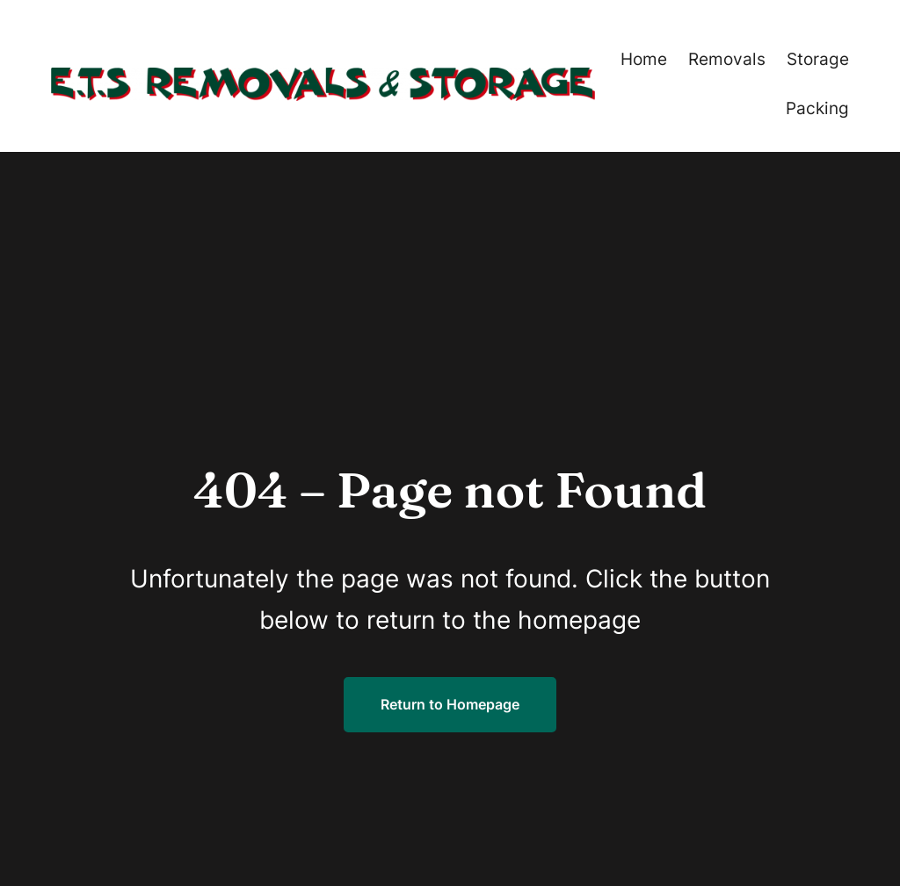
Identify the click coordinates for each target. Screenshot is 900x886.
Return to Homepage (450, 704)
